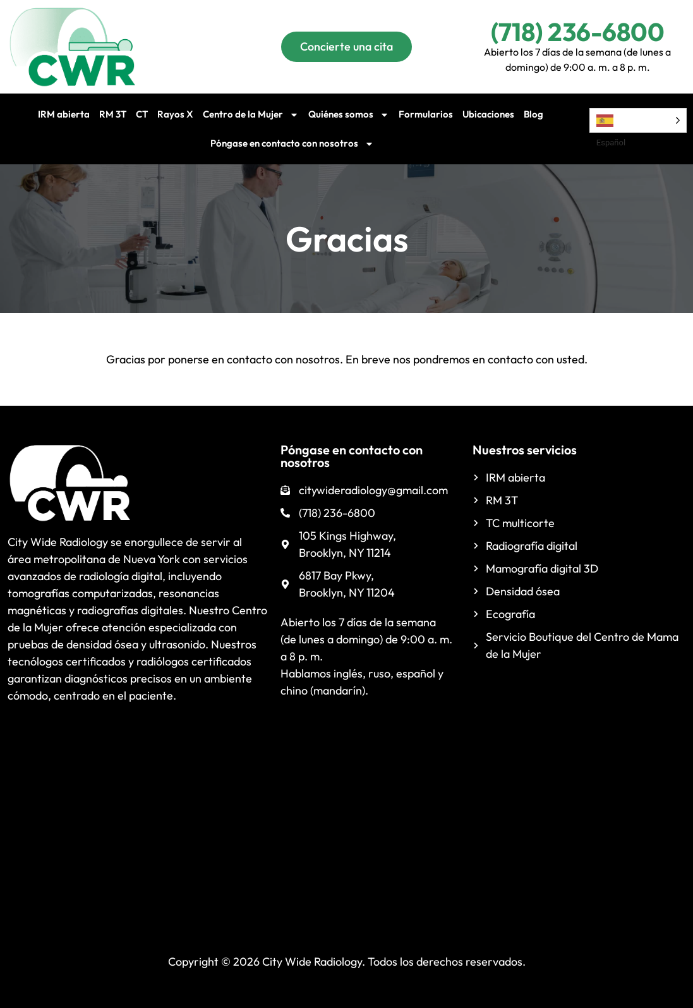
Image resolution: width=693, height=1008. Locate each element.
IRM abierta (64, 114)
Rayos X (175, 114)
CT (142, 114)
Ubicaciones (488, 114)
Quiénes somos (348, 115)
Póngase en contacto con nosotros (292, 144)
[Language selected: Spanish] (638, 120)
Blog (533, 114)
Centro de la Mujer (251, 115)
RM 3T (112, 114)
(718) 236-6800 (578, 31)
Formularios (426, 114)
